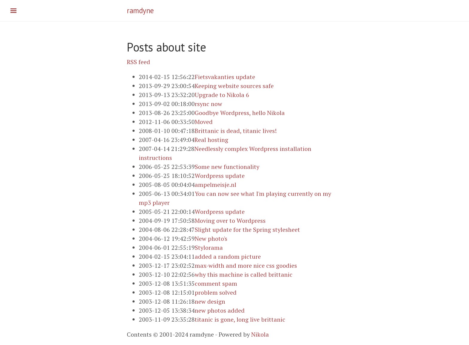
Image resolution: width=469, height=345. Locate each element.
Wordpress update (220, 176)
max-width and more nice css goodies (246, 265)
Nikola (260, 334)
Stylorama (209, 247)
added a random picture (228, 256)
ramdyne (140, 10)
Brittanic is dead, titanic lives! (236, 131)
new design (210, 301)
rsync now (208, 104)
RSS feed (138, 62)
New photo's (211, 238)
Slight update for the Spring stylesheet (247, 230)
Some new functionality (227, 167)
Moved (204, 122)
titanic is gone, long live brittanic (240, 319)
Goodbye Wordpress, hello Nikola (240, 113)
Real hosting (211, 140)
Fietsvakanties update (225, 77)
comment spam (216, 283)
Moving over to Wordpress (230, 221)
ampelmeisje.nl (215, 185)
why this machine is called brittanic (244, 274)
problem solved (216, 292)
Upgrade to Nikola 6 (222, 95)
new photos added (220, 310)
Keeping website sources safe (234, 86)
